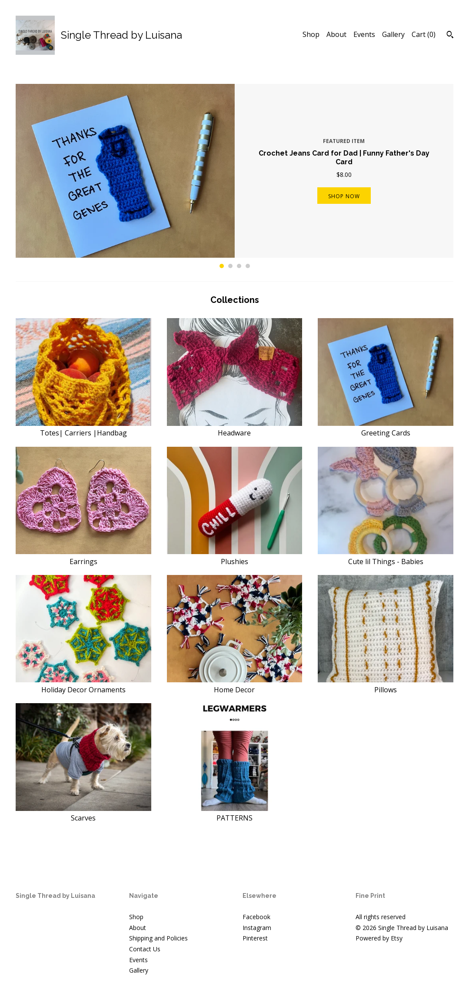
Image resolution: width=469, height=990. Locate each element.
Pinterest (255, 938)
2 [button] (230, 266)
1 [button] (222, 266)
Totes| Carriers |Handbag (83, 428)
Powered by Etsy (379, 938)
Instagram (257, 928)
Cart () (424, 34)
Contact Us (144, 949)
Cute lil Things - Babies (385, 556)
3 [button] (239, 266)
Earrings (83, 556)
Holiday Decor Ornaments (83, 684)
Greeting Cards (385, 428)
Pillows (385, 684)
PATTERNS (235, 813)
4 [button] (248, 266)
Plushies (235, 556)
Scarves (83, 813)
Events (364, 34)
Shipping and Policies (158, 938)
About (336, 34)
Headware (235, 428)
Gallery (393, 34)
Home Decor (235, 684)
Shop (311, 34)
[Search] (450, 35)
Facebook (256, 917)
